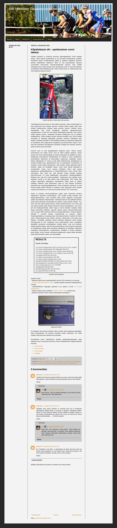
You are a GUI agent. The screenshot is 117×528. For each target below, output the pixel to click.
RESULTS (26, 39)
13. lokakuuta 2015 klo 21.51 (55, 390)
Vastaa (38, 382)
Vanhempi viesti (76, 515)
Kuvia (50, 39)
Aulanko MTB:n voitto (60, 291)
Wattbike (37, 353)
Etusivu (56, 515)
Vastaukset (41, 386)
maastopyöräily (76, 361)
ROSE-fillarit (39, 346)
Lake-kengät (39, 351)
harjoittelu (46, 361)
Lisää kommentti (37, 460)
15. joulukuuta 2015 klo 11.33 (50, 446)
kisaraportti (59, 361)
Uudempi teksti (35, 515)
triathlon (66, 363)
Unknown (39, 375)
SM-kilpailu (48, 363)
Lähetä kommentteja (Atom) (42, 518)
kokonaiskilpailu (67, 361)
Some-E (38, 446)
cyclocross (40, 361)
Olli (43, 390)
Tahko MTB (60, 363)
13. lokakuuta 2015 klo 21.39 (51, 375)
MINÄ (17, 39)
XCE (75, 363)
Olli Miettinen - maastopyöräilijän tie (35, 8)
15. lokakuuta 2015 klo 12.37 (55, 426)
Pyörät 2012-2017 (38, 39)
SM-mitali (54, 363)
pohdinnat (34, 363)
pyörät (39, 363)
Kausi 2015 (53, 361)
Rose (43, 363)
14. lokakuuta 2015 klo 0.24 (51, 406)
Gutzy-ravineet (39, 348)
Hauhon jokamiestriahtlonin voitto (42, 282)
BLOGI (9, 39)
